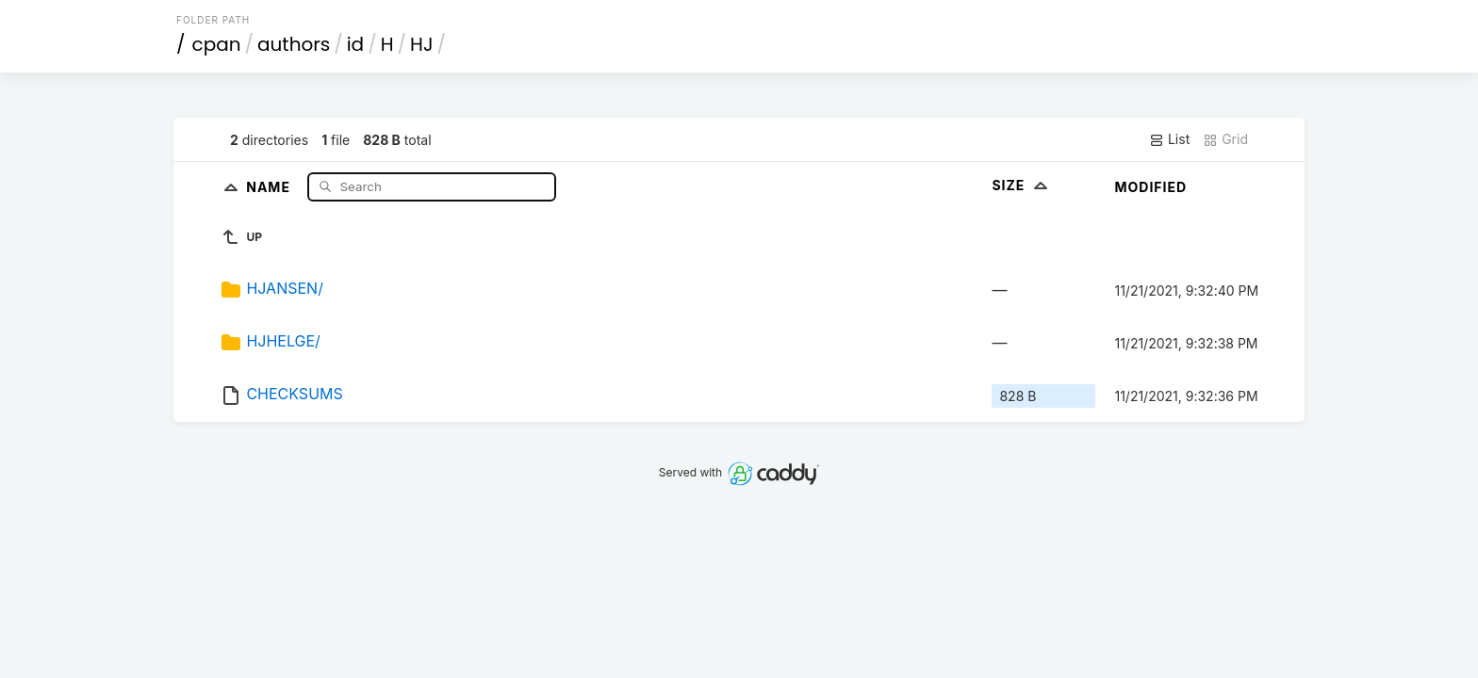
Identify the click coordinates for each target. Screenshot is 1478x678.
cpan (216, 44)
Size (1021, 185)
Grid (1225, 139)
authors (293, 44)
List (1169, 139)
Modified (1150, 187)
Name (270, 186)
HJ (421, 44)
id (355, 44)
